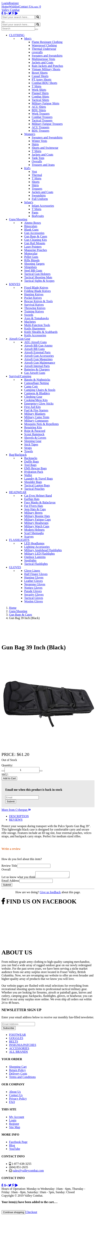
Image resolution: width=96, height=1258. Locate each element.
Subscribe (8, 1029)
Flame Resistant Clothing (47, 42)
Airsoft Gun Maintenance (39, 362)
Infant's (28, 202)
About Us (15, 1092)
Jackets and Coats (42, 62)
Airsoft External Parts (37, 352)
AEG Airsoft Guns (35, 342)
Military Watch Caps (36, 526)
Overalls (37, 161)
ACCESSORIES (19, 1049)
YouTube (14, 1150)
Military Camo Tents (36, 417)
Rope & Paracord (34, 430)
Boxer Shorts (40, 72)
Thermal (37, 175)
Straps (28, 447)
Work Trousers (41, 113)
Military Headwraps (36, 522)
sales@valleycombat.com (28, 1171)
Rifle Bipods (31, 260)
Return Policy (17, 1071)
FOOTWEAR (17, 1035)
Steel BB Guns (33, 270)
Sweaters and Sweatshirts (47, 55)
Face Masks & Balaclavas (40, 502)
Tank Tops (38, 158)
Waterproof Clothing (44, 45)
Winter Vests (39, 140)
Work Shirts (39, 89)
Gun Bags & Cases (35, 236)
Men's (27, 38)
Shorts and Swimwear (45, 147)
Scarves (29, 536)
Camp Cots (31, 386)
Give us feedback (50, 893)
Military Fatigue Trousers (47, 123)
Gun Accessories (34, 233)
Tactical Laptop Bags (37, 485)
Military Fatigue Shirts (45, 103)
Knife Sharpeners (34, 328)
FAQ (12, 1103)
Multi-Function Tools (37, 325)
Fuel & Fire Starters (36, 410)
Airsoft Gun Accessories (39, 355)
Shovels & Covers (35, 437)
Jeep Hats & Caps (35, 509)
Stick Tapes (31, 444)
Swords (28, 314)
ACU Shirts (39, 106)
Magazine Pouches (35, 250)
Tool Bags (30, 465)
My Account (16, 1118)
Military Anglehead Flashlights (43, 550)
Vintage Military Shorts (46, 69)
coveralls (37, 52)
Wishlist (14, 6)
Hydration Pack (33, 471)
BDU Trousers (40, 130)
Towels (28, 451)
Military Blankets (34, 413)
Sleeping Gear (32, 441)
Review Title (9, 865)
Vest (34, 171)
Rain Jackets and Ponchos (47, 65)
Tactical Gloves (33, 598)
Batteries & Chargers (37, 369)
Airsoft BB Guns (34, 349)
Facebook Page (18, 1143)
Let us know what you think (18, 878)
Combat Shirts (40, 96)
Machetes (30, 321)
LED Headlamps (34, 543)
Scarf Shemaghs (34, 533)
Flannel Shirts (40, 93)
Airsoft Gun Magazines (38, 359)
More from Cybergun (16, 809)
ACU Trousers (40, 127)
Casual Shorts (40, 76)
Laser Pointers (33, 246)
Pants (35, 212)
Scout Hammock (34, 434)
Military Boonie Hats (37, 516)
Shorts (35, 181)
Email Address (10, 881)
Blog (12, 1146)
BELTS (13, 1042)
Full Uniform (40, 198)
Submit (11, 801)
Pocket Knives (33, 297)
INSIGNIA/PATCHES (22, 1046)
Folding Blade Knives (37, 291)
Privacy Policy (18, 1099)
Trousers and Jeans (43, 164)
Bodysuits (38, 216)
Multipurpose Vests (43, 59)
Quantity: (7, 765)
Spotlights (30, 560)
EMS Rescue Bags (35, 468)
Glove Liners (32, 570)
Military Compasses (36, 420)
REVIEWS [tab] (15, 819)
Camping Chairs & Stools (39, 389)
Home (5, 6)
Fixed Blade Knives (36, 287)
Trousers (37, 188)
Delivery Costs (18, 1074)
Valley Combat (11, 10)
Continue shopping (13, 1213)
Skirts (35, 144)
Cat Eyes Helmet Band (38, 495)
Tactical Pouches (34, 488)
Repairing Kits (33, 427)
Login (5, 3)
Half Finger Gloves (36, 574)
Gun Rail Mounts (34, 243)
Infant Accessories (43, 205)
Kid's (27, 168)
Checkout (31, 1213)
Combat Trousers (42, 117)
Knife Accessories (35, 335)
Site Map (14, 1128)
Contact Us (26, 6)
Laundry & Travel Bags (38, 478)
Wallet (28, 475)
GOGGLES (16, 1039)
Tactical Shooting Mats (38, 277)
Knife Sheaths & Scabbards (40, 331)
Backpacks (30, 458)
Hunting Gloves (33, 577)
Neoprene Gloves (34, 584)
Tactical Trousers (42, 120)
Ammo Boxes (32, 222)
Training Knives (34, 311)
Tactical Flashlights (36, 563)
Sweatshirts (39, 195)
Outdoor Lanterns (35, 557)
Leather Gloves (33, 580)
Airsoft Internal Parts (37, 366)
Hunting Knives (33, 294)
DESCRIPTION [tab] (19, 816)
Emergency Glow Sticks (38, 403)
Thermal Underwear (44, 48)
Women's (29, 134)
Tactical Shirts (40, 100)
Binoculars (30, 226)
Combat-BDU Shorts (44, 83)
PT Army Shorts (41, 79)
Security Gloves (34, 594)
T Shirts (36, 86)
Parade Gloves (33, 591)
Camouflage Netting (36, 383)
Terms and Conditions (22, 1078)
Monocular (30, 253)
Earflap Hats (31, 499)
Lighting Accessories (37, 546)
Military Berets (33, 512)
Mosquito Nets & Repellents (41, 424)
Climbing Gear (33, 396)
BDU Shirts (39, 110)
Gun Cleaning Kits (35, 239)
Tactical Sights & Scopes (39, 280)
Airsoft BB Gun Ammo (38, 345)
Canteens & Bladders (37, 393)
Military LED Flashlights (39, 553)
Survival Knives (34, 304)
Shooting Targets (34, 263)
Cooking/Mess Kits (36, 400)
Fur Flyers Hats (33, 505)
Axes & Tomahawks (36, 318)
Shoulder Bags (33, 482)
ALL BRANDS (18, 1052)
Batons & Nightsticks (37, 379)
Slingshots (30, 267)
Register (14, 3)
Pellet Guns (31, 256)
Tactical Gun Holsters (37, 274)
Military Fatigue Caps (37, 519)
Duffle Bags (31, 461)
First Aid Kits (32, 407)
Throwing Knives (34, 308)
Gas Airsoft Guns (34, 372)
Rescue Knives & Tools (38, 301)
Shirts (35, 185)
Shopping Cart (18, 1067)
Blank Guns (31, 229)
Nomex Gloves (33, 587)
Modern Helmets (34, 529)
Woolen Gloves (33, 601)
